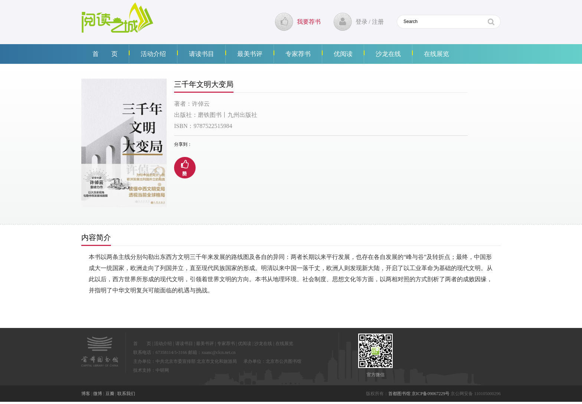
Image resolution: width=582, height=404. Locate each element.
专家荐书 (298, 54)
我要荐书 (309, 22)
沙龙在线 (388, 54)
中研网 (162, 370)
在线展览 (436, 54)
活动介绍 (153, 54)
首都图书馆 (399, 393)
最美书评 (249, 54)
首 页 (105, 54)
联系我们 (126, 393)
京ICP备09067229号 (431, 393)
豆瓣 (109, 393)
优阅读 (343, 54)
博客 (85, 393)
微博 (97, 393)
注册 (378, 22)
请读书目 (201, 54)
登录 (361, 22)
